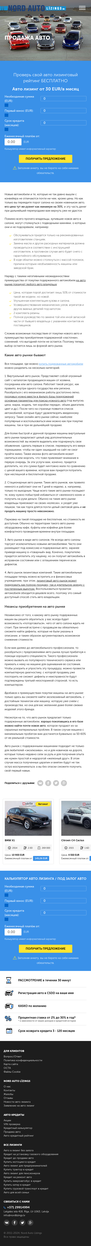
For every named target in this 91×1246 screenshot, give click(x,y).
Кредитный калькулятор (18, 1128)
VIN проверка (12, 1124)
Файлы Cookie (12, 1071)
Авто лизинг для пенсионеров (22, 1173)
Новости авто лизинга (17, 1101)
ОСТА (7, 1068)
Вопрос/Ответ (13, 1056)
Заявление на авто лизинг (19, 1105)
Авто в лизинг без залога (18, 1150)
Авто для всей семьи (16, 1192)
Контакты (9, 1090)
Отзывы (8, 1098)
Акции (7, 1120)
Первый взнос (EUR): (19, 110)
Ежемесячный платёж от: (22, 136)
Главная (9, 21)
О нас (7, 1086)
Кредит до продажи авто (19, 1158)
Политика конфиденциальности (23, 1060)
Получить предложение (45, 158)
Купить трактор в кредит (19, 1169)
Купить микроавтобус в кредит (22, 1181)
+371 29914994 (17, 1207)
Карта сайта (11, 1064)
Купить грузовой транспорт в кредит (26, 1188)
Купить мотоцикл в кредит (20, 1161)
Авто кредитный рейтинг (19, 1135)
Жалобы (8, 1094)
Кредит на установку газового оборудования (31, 1154)
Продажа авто (12, 1131)
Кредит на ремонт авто (18, 1177)
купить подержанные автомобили (61, 363)
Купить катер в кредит (17, 1184)
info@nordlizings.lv (14, 1215)
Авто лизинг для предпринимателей (25, 1165)
